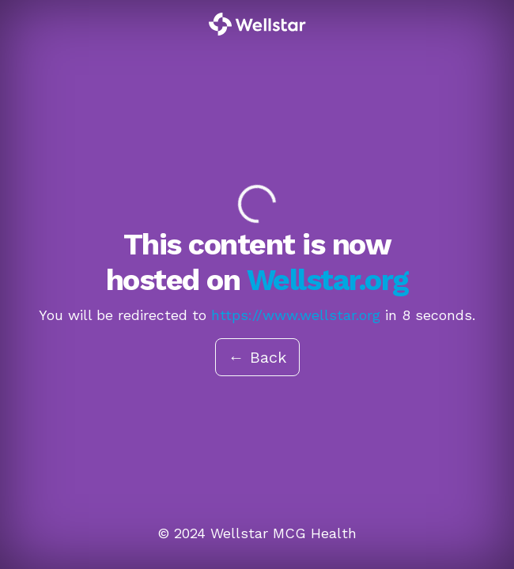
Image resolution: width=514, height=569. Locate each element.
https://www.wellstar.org (295, 315)
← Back (257, 357)
